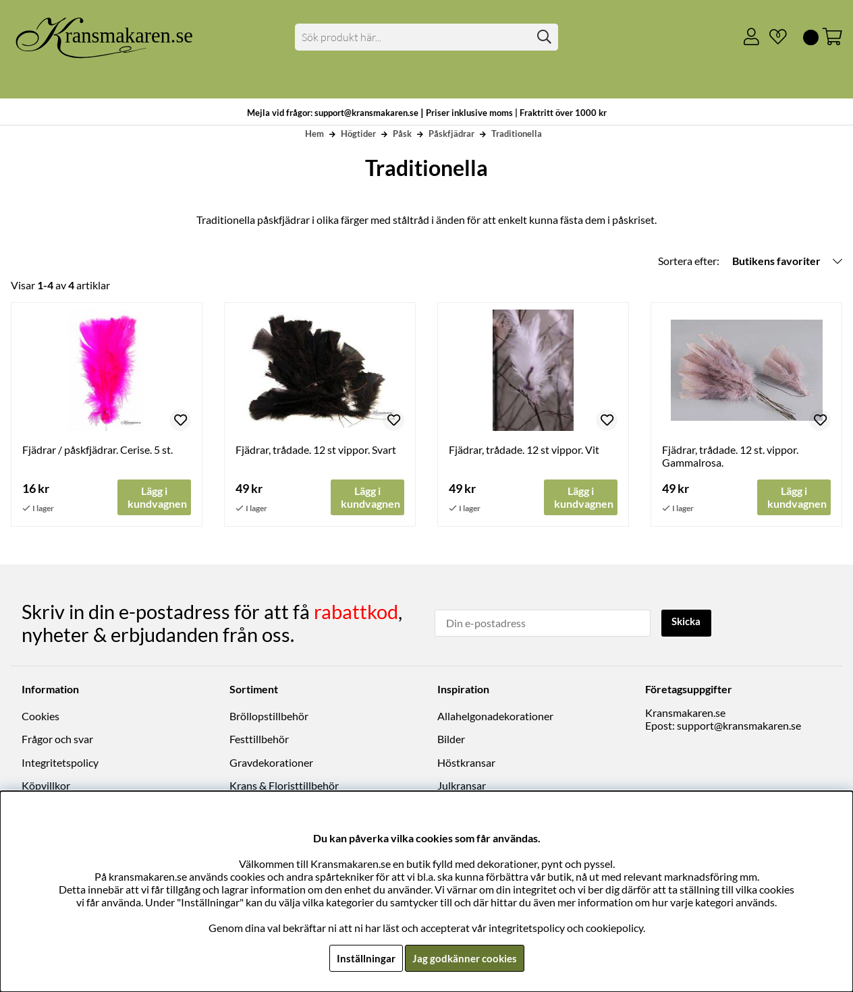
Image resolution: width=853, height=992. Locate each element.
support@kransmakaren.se (739, 725)
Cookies (40, 715)
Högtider (358, 133)
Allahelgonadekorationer (495, 715)
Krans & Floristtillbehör (284, 785)
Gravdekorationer (271, 762)
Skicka (688, 622)
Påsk (402, 133)
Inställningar (363, 958)
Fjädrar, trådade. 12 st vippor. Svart (316, 449)
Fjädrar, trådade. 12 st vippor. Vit (524, 449)
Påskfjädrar (451, 133)
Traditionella (516, 133)
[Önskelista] (773, 37)
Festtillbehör (259, 739)
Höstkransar (466, 762)
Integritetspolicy (60, 762)
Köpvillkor (46, 785)
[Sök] (426, 37)
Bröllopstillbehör (268, 715)
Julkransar (461, 785)
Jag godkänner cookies (464, 958)
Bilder (451, 739)
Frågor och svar (57, 739)
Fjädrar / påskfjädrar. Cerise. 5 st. (97, 449)
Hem (314, 133)
